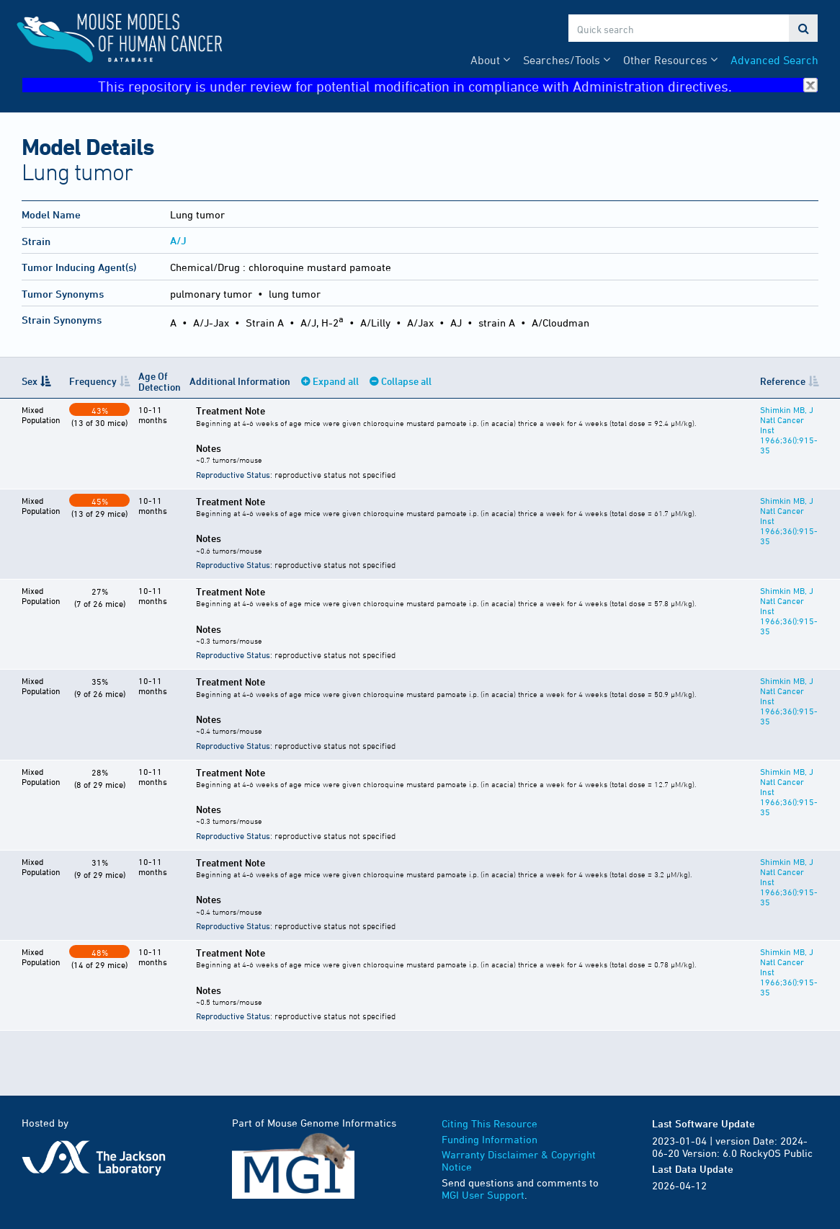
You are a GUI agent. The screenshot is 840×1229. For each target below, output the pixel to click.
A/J (178, 240)
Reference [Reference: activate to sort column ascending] (782, 381)
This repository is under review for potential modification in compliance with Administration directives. (458, 85)
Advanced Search (774, 59)
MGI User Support (483, 1195)
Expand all (336, 381)
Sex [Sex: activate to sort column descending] (29, 381)
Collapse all (406, 381)
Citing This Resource (489, 1123)
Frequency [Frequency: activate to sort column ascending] (93, 381)
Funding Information (489, 1139)
